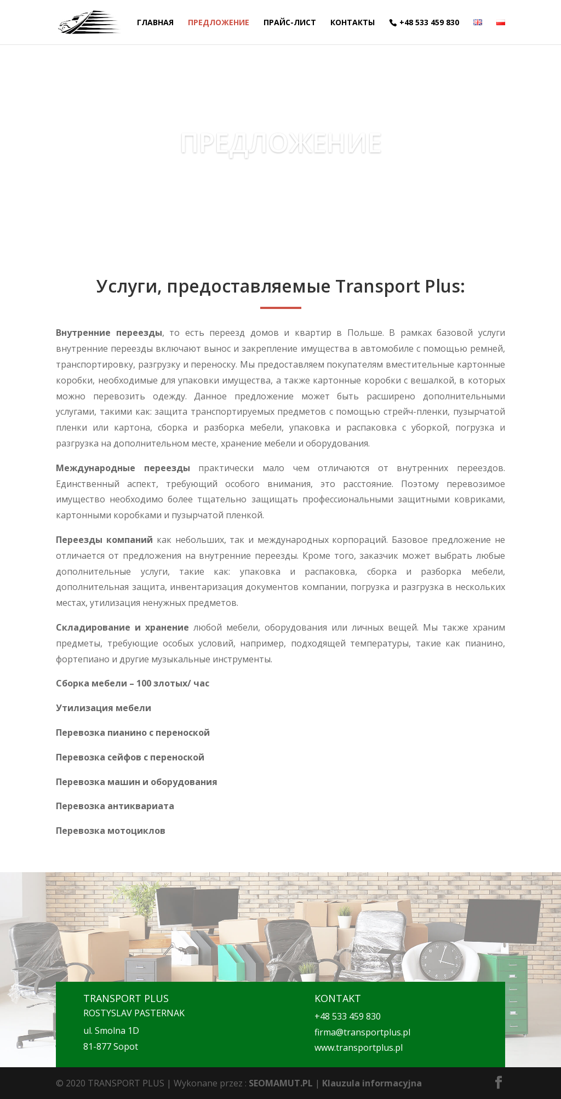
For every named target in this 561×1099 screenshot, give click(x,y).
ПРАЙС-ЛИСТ (290, 23)
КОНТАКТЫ (352, 23)
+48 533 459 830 (429, 22)
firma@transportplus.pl (362, 1032)
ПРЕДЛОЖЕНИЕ (218, 23)
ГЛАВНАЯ (155, 23)
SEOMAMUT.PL (281, 1083)
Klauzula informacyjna (372, 1083)
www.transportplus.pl (358, 1047)
